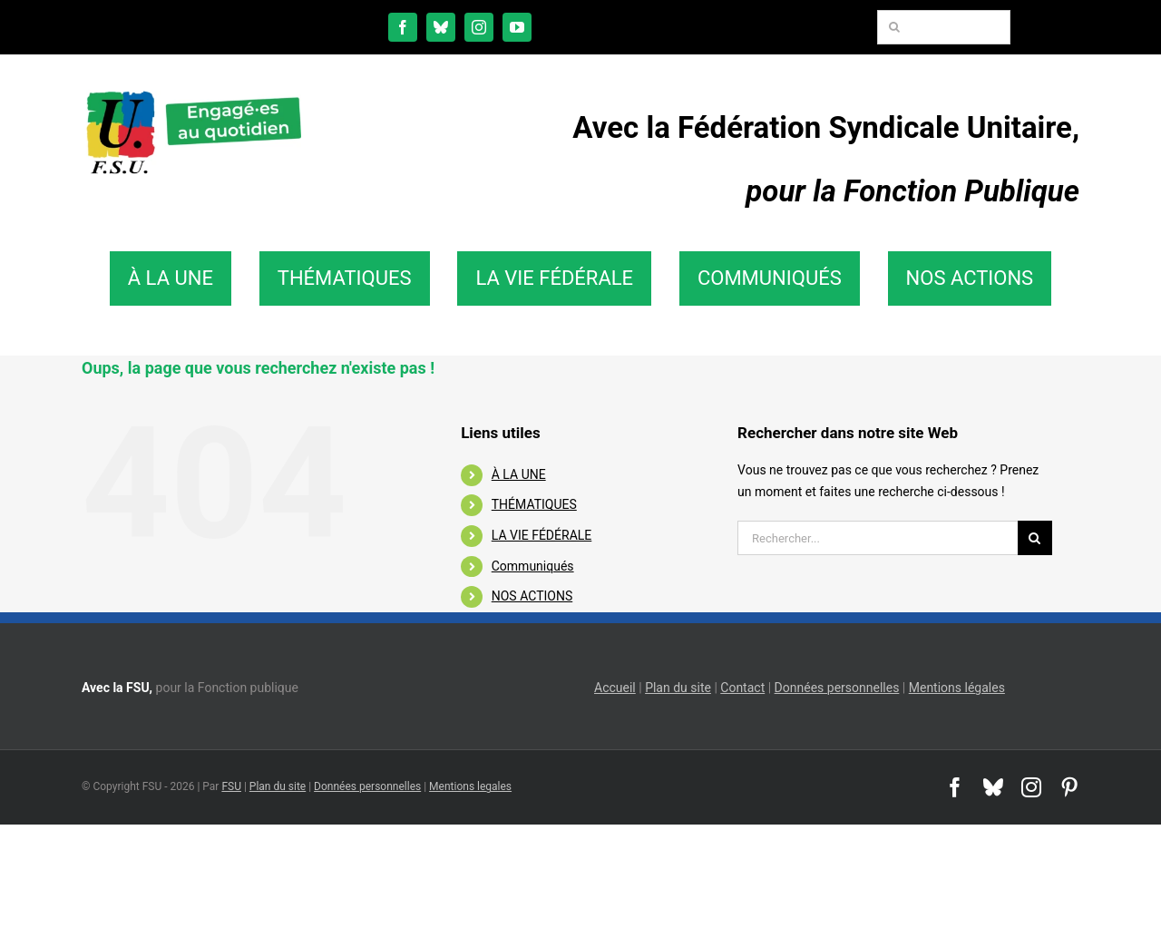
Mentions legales (470, 786)
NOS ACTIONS (532, 596)
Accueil (615, 687)
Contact (742, 687)
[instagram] (478, 27)
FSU (231, 786)
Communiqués (533, 566)
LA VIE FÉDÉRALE (542, 535)
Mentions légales (957, 687)
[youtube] (517, 27)
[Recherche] (894, 27)
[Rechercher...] (877, 538)
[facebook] (402, 27)
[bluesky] (440, 27)
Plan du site (678, 687)
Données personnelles (837, 687)
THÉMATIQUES (534, 504)
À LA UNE (519, 474)
